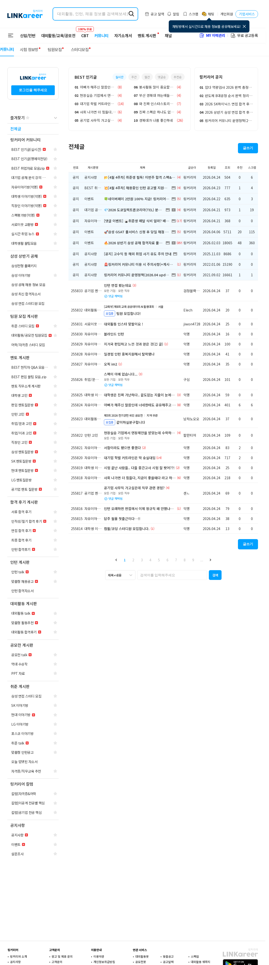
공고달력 (168, 962)
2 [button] (133, 559)
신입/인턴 (27, 35)
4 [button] (150, 559)
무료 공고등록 (244, 35)
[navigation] (33, 128)
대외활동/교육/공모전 (58, 35)
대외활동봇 (142, 956)
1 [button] (125, 559)
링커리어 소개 (18, 956)
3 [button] (142, 559)
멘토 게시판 (147, 35)
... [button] (201, 559)
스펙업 (195, 956)
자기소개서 (123, 35)
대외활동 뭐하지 (200, 962)
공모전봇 (140, 962)
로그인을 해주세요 (33, 90)
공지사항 (15, 962)
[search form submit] (131, 14)
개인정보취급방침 (104, 962)
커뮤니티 (101, 35)
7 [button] (176, 559)
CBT (85, 33)
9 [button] (193, 559)
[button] (116, 559)
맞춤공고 (168, 956)
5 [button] (159, 559)
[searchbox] (172, 575)
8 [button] (185, 559)
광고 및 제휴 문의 (62, 956)
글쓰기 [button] (248, 148)
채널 (168, 35)
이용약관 (98, 956)
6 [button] (167, 559)
